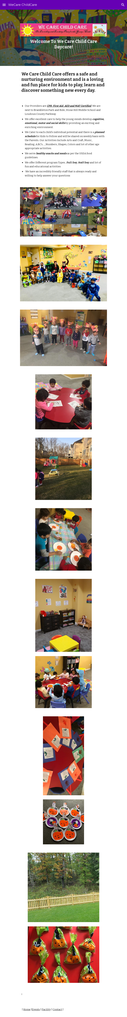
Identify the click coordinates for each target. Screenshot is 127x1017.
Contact (57, 1009)
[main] (63, 44)
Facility (46, 1009)
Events (36, 1009)
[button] (4, 4)
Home (26, 1009)
